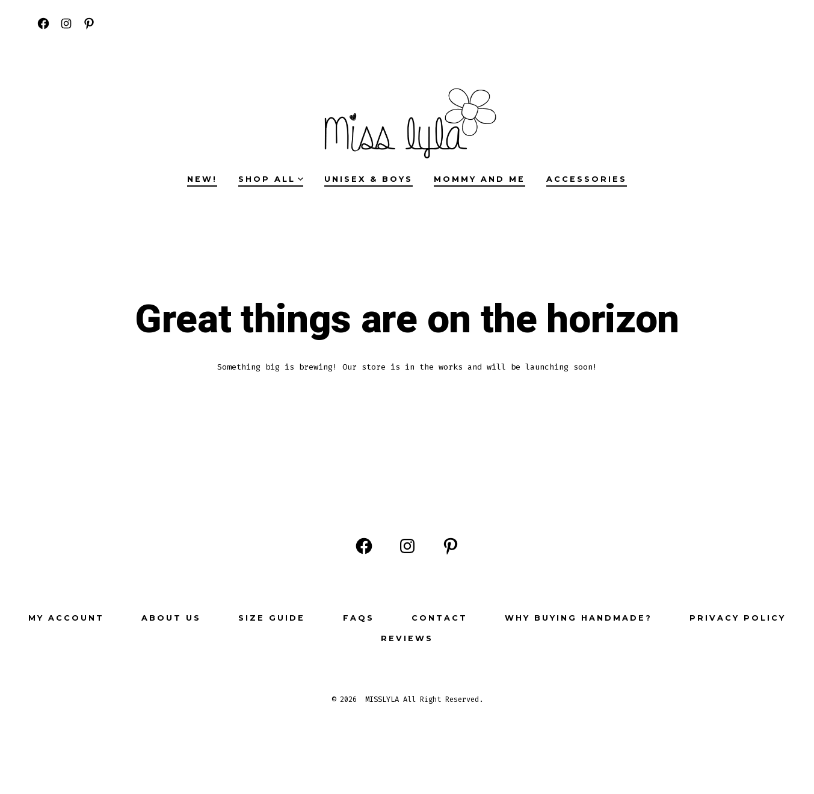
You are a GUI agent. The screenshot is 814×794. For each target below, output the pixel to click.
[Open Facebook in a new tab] (43, 23)
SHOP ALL (270, 179)
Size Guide (271, 617)
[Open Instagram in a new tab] (66, 23)
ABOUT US (171, 617)
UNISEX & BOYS (368, 179)
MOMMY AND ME (479, 179)
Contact (439, 617)
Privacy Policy (737, 617)
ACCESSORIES (586, 179)
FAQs (358, 617)
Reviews (407, 638)
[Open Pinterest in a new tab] (89, 23)
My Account (66, 617)
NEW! (202, 179)
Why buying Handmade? (578, 617)
